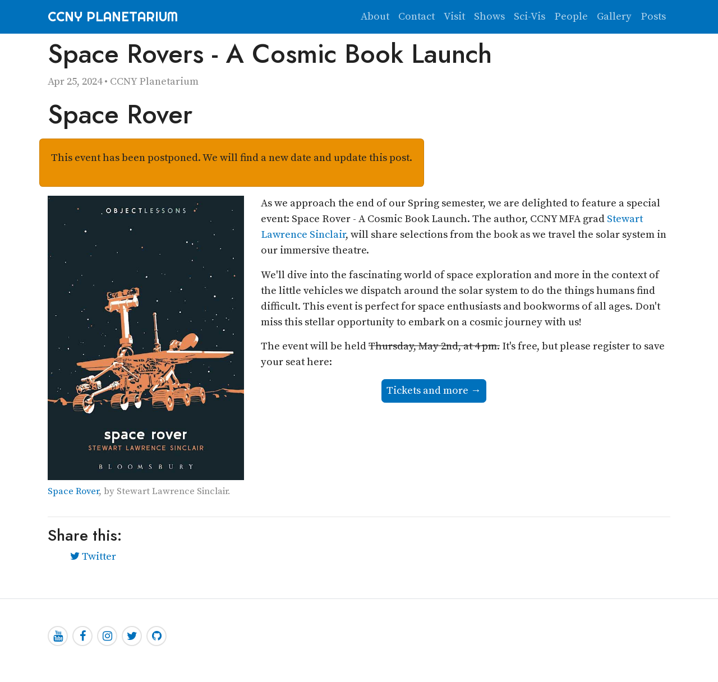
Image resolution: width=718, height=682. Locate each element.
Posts (653, 16)
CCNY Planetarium (113, 16)
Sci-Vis (529, 16)
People (571, 16)
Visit (454, 16)
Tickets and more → (433, 390)
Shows (489, 16)
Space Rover (73, 491)
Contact (416, 16)
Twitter (93, 556)
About (375, 16)
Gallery (614, 16)
